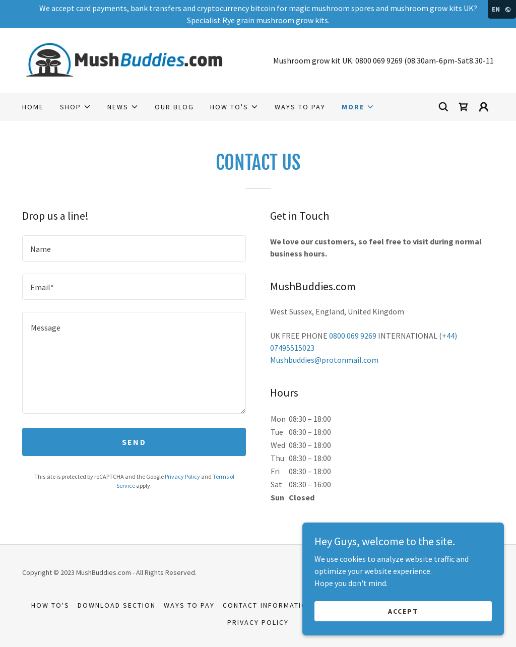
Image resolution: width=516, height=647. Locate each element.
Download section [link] (117, 605)
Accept (403, 610)
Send (134, 442)
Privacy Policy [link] (182, 476)
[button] (75, 107)
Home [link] (33, 106)
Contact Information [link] (267, 605)
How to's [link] (50, 605)
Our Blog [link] (174, 106)
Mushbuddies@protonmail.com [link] (324, 360)
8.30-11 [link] (481, 60)
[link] (124, 59)
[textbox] (134, 248)
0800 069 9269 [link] (379, 60)
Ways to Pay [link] (300, 106)
